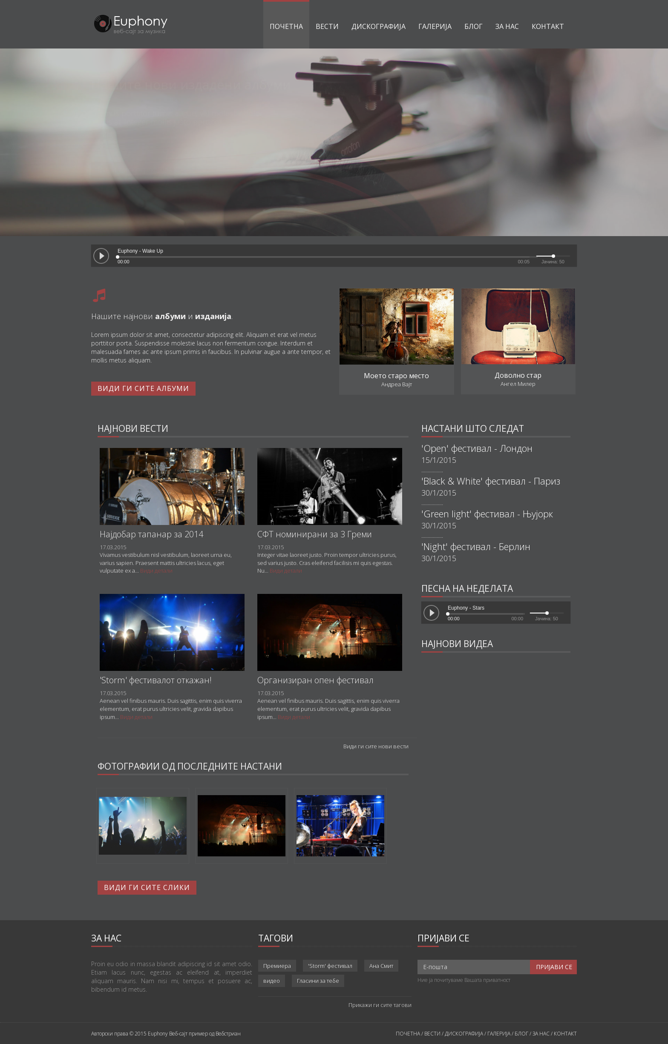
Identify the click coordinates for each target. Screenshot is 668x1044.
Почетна (286, 26)
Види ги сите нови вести (376, 746)
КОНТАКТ (565, 1033)
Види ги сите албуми (143, 388)
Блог (473, 26)
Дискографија (378, 26)
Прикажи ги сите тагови (380, 1005)
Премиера (277, 966)
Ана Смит (381, 966)
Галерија (435, 26)
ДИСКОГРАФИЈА (464, 1033)
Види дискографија (133, 169)
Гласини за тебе (318, 980)
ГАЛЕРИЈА (498, 1033)
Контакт (548, 26)
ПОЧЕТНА (408, 1033)
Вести (327, 26)
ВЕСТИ (432, 1033)
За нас (507, 26)
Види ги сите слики (147, 887)
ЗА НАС (541, 1033)
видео (271, 980)
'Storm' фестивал (330, 966)
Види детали (156, 570)
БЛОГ (521, 1033)
